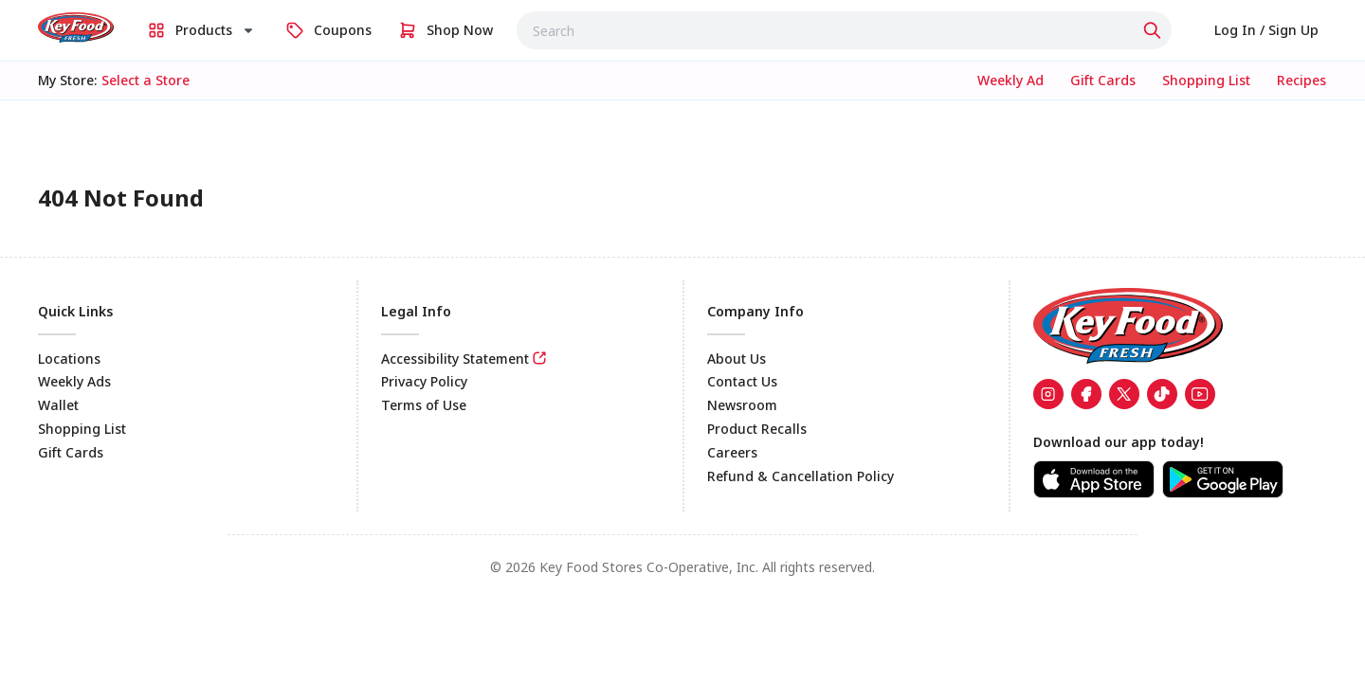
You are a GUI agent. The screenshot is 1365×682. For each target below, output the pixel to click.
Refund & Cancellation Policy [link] (800, 476)
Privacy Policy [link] (424, 381)
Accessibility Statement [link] (455, 359)
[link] (76, 27)
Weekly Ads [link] (74, 381)
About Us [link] (736, 359)
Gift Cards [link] (70, 452)
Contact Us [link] (742, 381)
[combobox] (844, 30)
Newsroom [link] (742, 405)
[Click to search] (1154, 30)
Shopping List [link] (82, 429)
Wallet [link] (58, 405)
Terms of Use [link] (423, 405)
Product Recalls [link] (757, 429)
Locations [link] (69, 359)
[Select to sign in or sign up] (1266, 30)
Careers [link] (732, 452)
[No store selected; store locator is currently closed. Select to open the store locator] (145, 80)
